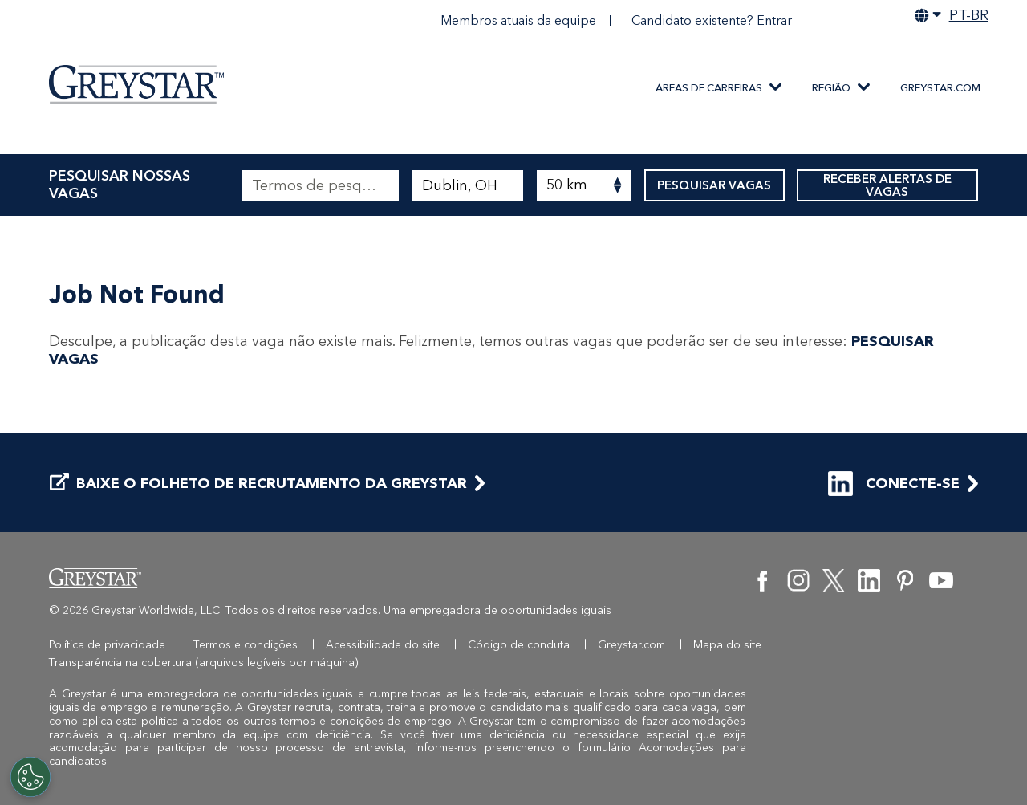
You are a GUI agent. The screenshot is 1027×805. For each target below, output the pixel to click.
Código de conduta (519, 645)
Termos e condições (245, 645)
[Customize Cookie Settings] (30, 777)
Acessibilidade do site (383, 645)
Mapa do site (727, 645)
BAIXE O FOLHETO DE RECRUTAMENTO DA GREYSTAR (258, 483)
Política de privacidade (107, 645)
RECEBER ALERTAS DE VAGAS (887, 185)
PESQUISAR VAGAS (714, 185)
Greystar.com (940, 88)
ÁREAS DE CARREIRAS (709, 88)
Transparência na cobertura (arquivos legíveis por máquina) (204, 662)
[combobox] (467, 185)
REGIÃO (831, 88)
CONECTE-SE (894, 483)
